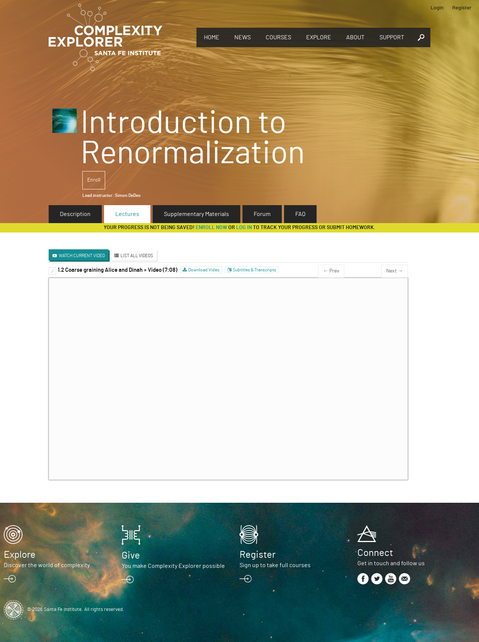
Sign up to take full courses (275, 565)
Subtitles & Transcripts (254, 270)
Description (75, 214)
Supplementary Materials (196, 214)
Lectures (127, 214)
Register (462, 7)
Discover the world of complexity (47, 565)
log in (244, 227)
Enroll (93, 180)
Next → (394, 271)
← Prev (331, 271)
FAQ (300, 214)
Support (391, 37)
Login (437, 7)
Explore (318, 37)
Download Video (204, 270)
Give (131, 555)
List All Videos (136, 255)
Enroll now (211, 227)
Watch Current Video (82, 255)
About (355, 37)
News (242, 37)
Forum (262, 214)
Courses (278, 37)
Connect (375, 553)
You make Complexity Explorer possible (173, 566)
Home (211, 37)
